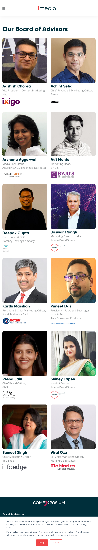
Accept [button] (42, 542)
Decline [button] (56, 542)
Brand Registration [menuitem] (13, 514)
